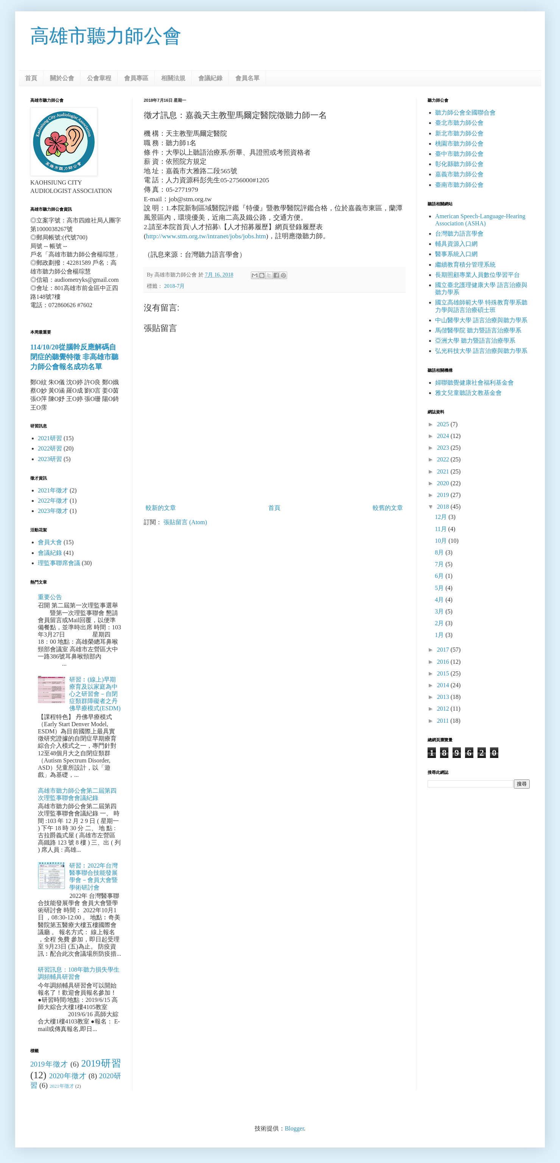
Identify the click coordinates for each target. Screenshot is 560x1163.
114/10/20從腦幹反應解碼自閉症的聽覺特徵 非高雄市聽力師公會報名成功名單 (74, 357)
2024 (444, 436)
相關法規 (173, 78)
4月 (440, 599)
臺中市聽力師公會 (459, 154)
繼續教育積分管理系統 (465, 264)
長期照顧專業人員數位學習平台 (477, 275)
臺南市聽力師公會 (459, 185)
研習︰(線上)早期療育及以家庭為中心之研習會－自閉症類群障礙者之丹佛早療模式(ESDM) (94, 694)
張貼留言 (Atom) (185, 522)
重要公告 (50, 597)
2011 (443, 720)
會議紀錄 (210, 78)
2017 (444, 649)
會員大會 (50, 542)
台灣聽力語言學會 (459, 233)
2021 (444, 471)
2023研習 (50, 459)
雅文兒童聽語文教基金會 (468, 393)
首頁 (31, 78)
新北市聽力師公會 (459, 133)
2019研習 (101, 1063)
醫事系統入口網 (456, 254)
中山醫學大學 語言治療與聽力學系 (481, 320)
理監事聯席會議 (59, 563)
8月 (440, 552)
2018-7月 (174, 286)
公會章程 (99, 78)
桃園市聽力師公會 (459, 143)
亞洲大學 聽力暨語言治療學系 (475, 340)
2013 (444, 697)
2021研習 (50, 438)
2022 (444, 459)
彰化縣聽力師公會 (459, 164)
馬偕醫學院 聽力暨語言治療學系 (478, 330)
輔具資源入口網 (456, 244)
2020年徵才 (68, 1076)
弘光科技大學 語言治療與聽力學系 (481, 351)
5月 (440, 588)
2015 (444, 673)
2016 (444, 661)
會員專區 (136, 78)
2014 (444, 685)
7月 (440, 564)
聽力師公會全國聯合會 (465, 112)
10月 (441, 540)
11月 (441, 529)
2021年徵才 (53, 490)
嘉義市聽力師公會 (459, 174)
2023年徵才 (53, 511)
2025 (444, 424)
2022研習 (50, 448)
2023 (444, 447)
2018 (444, 506)
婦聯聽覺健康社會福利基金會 (474, 382)
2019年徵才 (49, 1064)
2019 (444, 495)
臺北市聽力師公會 (459, 123)
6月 (440, 576)
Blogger (294, 1128)
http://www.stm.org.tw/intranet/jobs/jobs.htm (206, 236)
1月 (440, 635)
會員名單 (247, 78)
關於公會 (62, 78)
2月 (440, 623)
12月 (441, 517)
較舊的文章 (388, 508)
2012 (444, 708)
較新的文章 (161, 508)
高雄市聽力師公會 (106, 36)
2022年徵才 (53, 500)
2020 (444, 483)
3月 (440, 611)
